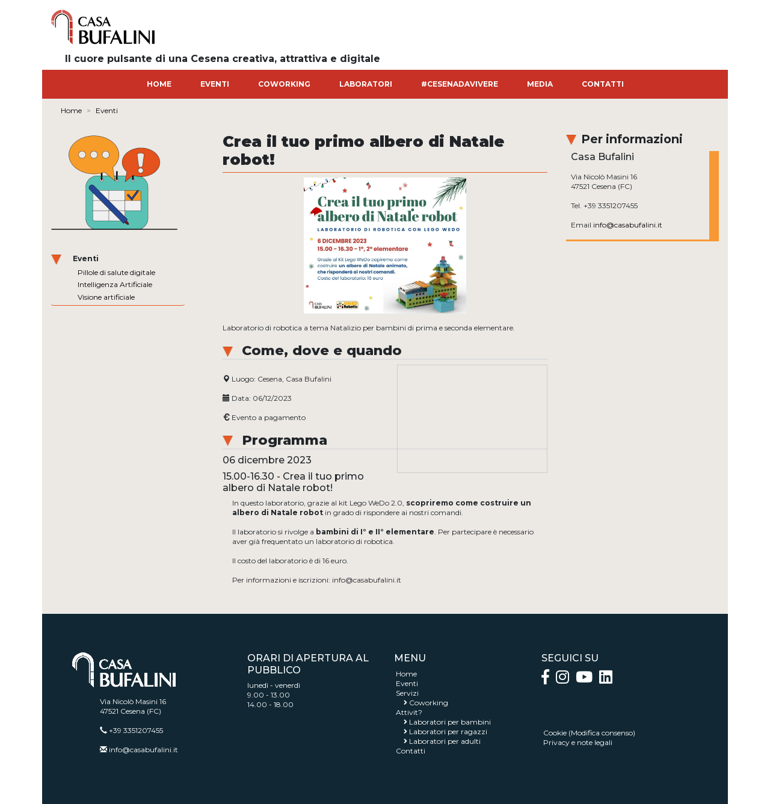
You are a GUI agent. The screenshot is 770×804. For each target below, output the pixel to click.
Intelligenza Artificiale (115, 284)
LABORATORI (365, 83)
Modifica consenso (602, 732)
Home (71, 110)
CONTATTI (603, 83)
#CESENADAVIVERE (459, 83)
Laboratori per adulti (445, 741)
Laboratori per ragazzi (448, 731)
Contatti (410, 750)
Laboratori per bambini (450, 721)
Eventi (107, 110)
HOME (159, 83)
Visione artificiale (106, 297)
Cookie (555, 732)
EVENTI (214, 83)
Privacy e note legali (577, 742)
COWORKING (284, 83)
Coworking (428, 702)
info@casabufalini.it (627, 224)
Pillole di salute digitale (116, 272)
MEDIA (540, 83)
